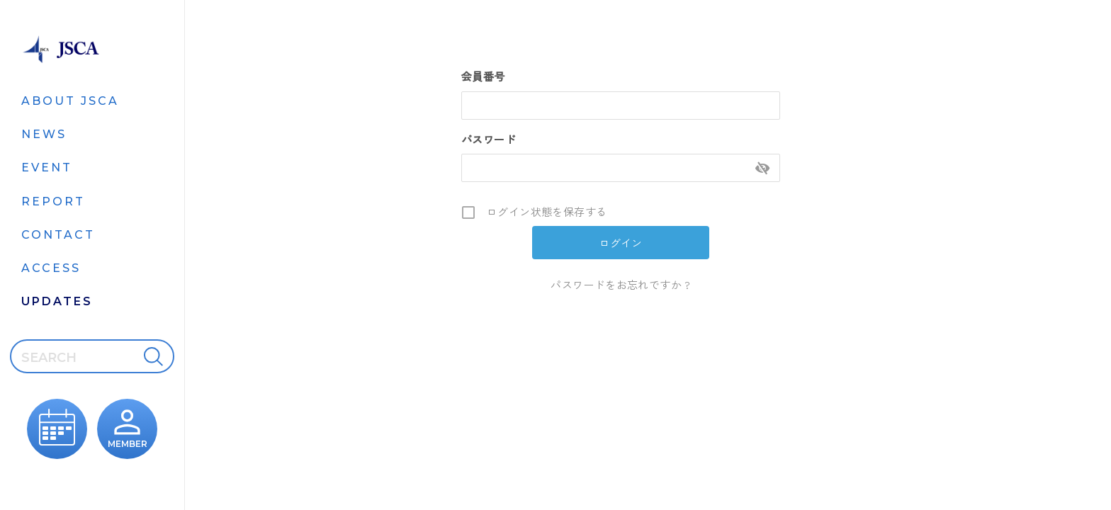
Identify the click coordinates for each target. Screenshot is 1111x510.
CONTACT (58, 235)
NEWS (44, 134)
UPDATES (57, 301)
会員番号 (483, 76)
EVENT (46, 167)
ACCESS (51, 268)
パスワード (488, 139)
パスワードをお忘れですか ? (621, 284)
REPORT (53, 201)
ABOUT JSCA (70, 101)
